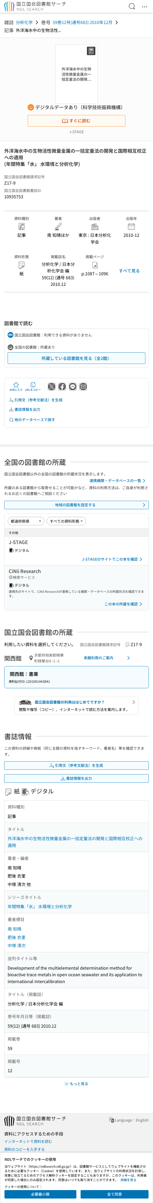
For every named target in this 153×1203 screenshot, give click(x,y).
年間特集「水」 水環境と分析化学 (40, 906)
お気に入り (16, 387)
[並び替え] (26, 521)
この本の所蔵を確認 (124, 604)
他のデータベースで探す (32, 419)
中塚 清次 (17, 945)
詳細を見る (128, 1179)
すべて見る (129, 270)
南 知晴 (14, 929)
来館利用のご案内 (108, 658)
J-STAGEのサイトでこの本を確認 (113, 559)
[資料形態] (66, 521)
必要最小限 (40, 1194)
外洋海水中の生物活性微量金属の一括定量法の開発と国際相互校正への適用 (75, 841)
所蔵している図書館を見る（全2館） (76, 358)
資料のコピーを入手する (24, 1149)
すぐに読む (76, 120)
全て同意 (114, 1194)
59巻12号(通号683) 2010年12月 (82, 22)
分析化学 (24, 22)
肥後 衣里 (17, 937)
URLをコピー (33, 387)
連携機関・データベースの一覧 (118, 481)
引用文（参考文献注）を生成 (35, 400)
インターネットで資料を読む (28, 1141)
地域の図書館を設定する (101, 505)
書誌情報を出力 (24, 409)
